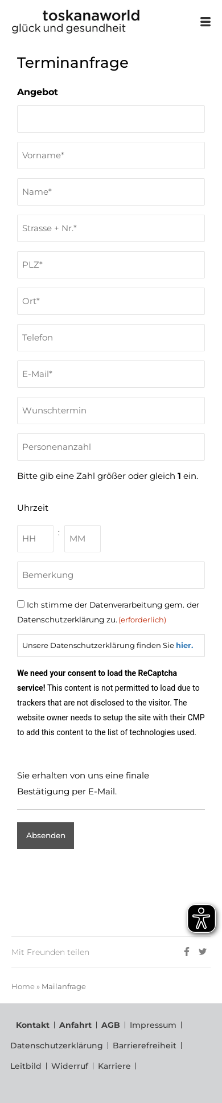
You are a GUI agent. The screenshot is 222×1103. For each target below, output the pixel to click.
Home (23, 986)
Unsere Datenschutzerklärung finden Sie (107, 645)
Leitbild (26, 1066)
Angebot (37, 92)
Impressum (153, 1025)
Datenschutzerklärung (56, 1045)
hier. (184, 645)
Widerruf (69, 1066)
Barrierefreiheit (144, 1045)
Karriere (114, 1066)
